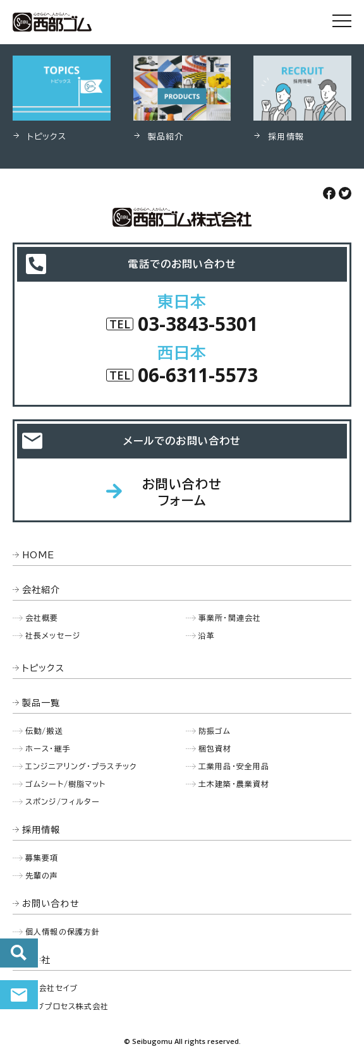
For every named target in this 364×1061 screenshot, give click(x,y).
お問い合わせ (19, 994)
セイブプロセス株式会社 (65, 1006)
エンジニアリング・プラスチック (80, 766)
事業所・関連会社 (229, 617)
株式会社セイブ (50, 988)
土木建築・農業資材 (233, 784)
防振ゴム (214, 730)
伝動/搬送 (44, 730)
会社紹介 (41, 589)
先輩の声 (42, 875)
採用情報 (41, 829)
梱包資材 (215, 748)
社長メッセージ (52, 635)
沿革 (206, 635)
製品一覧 (41, 702)
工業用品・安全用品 (233, 766)
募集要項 (42, 857)
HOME (38, 555)
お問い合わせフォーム (182, 492)
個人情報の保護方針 (62, 931)
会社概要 (42, 617)
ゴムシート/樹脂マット (65, 784)
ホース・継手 (48, 748)
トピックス (43, 668)
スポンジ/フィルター (62, 801)
